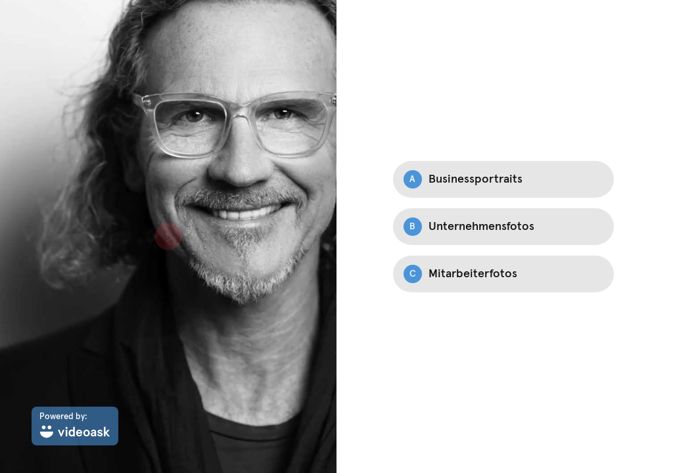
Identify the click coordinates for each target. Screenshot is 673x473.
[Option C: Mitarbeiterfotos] (503, 274)
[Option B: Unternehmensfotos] (503, 226)
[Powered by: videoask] (75, 426)
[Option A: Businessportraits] (503, 179)
